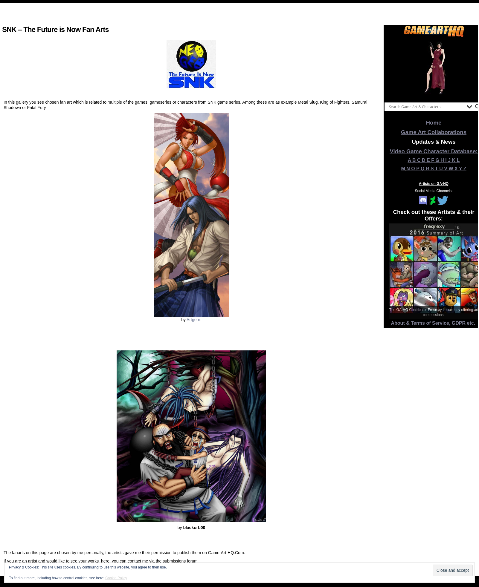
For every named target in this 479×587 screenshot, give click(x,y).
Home (434, 122)
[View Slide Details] (434, 68)
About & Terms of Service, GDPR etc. (434, 323)
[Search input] (426, 106)
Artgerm (194, 319)
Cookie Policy (116, 578)
